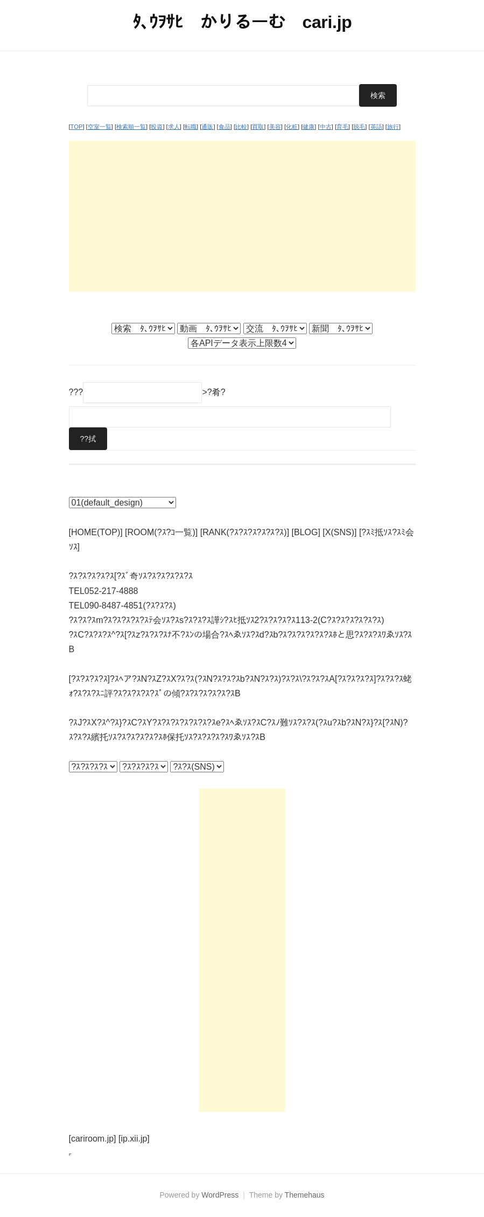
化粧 (292, 126)
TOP (77, 126)
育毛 (342, 126)
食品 (224, 126)
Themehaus (305, 1195)
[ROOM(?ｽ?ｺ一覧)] (161, 532)
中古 (326, 126)
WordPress (220, 1195)
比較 (241, 126)
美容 (275, 126)
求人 (174, 126)
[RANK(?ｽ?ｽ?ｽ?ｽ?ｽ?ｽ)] (244, 532)
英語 (376, 126)
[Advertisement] (242, 216)
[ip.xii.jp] (134, 1138)
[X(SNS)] (339, 532)
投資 (157, 126)
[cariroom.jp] (92, 1138)
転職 (191, 126)
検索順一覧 (131, 126)
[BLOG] (306, 532)
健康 (308, 126)
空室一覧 (99, 126)
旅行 (393, 126)
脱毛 (359, 126)
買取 (258, 126)
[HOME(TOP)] (96, 532)
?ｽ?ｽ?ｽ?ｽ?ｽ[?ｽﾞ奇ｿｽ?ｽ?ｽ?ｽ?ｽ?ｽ (131, 575)
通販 (207, 126)
